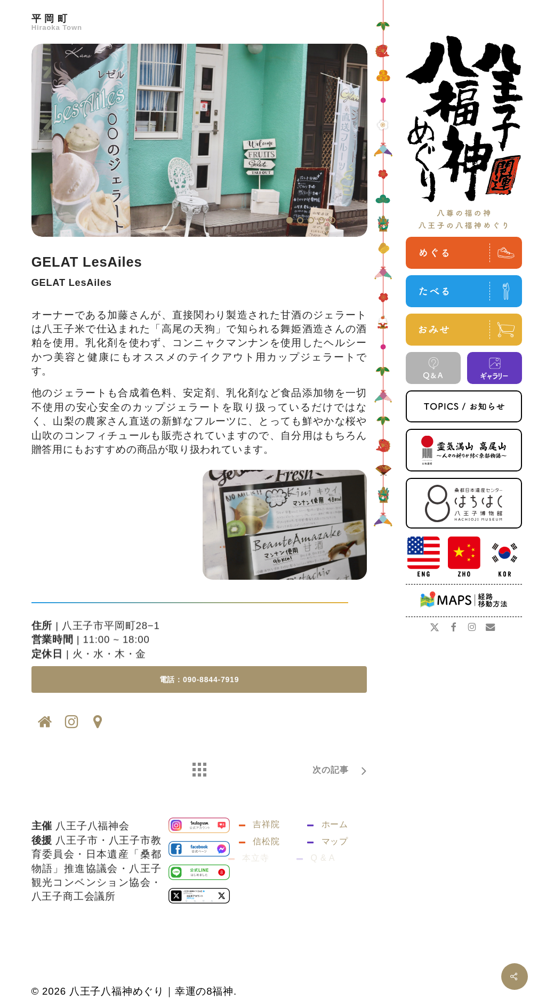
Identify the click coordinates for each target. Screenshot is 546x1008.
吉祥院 (266, 838)
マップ (326, 855)
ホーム (335, 838)
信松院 (257, 855)
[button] (199, 694)
